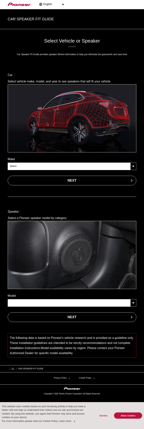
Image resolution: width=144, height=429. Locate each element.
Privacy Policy (60, 378)
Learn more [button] (65, 421)
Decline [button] (103, 415)
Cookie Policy (85, 378)
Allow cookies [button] (128, 415)
